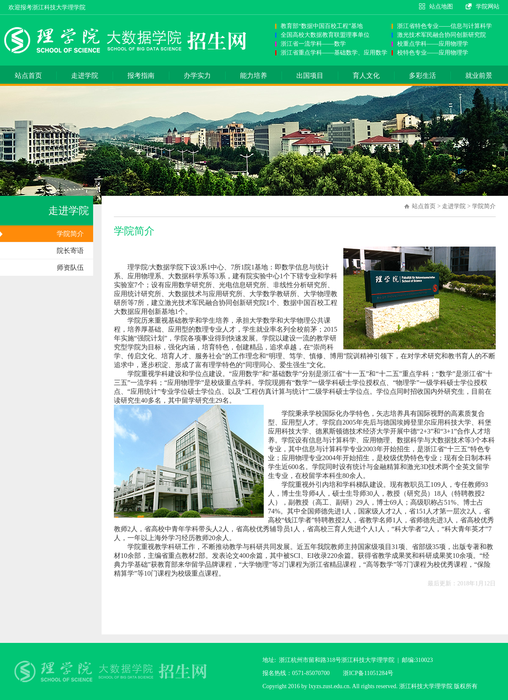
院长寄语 (70, 250)
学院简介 (70, 233)
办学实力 (197, 75)
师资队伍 (70, 267)
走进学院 (84, 75)
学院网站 (488, 6)
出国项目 (309, 75)
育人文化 (366, 75)
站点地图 (441, 6)
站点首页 (28, 75)
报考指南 (141, 75)
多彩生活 (422, 75)
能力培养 (253, 75)
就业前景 (478, 75)
